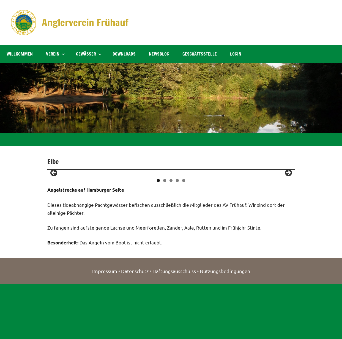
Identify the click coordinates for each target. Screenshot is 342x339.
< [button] (54, 201)
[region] (171, 202)
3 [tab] (171, 235)
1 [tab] (158, 235)
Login (235, 54)
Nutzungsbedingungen (225, 326)
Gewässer (89, 54)
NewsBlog (159, 54)
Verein (55, 54)
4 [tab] (177, 235)
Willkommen (20, 54)
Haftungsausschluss (174, 326)
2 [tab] (164, 235)
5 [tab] (183, 235)
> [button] (288, 201)
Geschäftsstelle (199, 54)
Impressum (104, 326)
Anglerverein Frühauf (86, 22)
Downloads (124, 54)
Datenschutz (135, 326)
